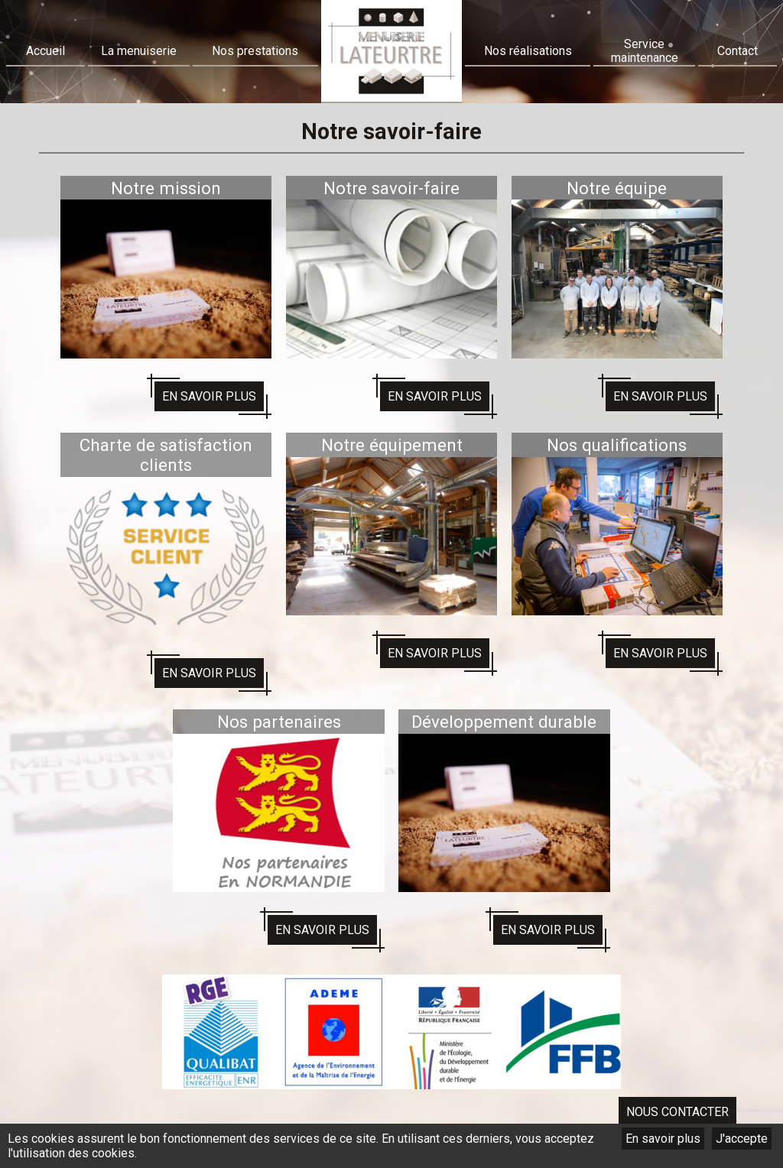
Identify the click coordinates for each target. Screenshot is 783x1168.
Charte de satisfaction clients (166, 455)
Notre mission (166, 188)
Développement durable (503, 722)
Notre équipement (392, 445)
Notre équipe (617, 188)
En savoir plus (662, 1138)
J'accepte (742, 1138)
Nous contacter (677, 1112)
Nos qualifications (617, 445)
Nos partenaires (279, 722)
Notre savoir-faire (391, 188)
